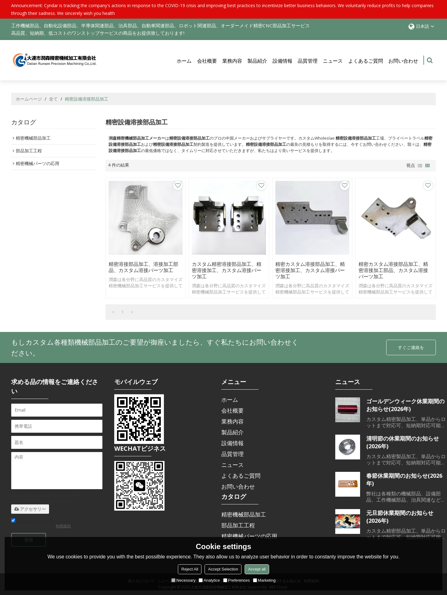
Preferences (236, 580)
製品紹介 (257, 60)
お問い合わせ (403, 60)
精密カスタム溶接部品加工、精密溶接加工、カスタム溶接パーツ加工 (310, 270)
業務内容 (232, 60)
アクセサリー (30, 509)
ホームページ (29, 99)
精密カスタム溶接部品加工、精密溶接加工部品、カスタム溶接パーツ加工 (393, 270)
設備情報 (282, 60)
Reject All (189, 569)
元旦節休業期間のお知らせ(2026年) (399, 516)
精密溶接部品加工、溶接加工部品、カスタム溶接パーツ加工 (143, 267)
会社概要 (207, 60)
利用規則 (63, 526)
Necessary (183, 580)
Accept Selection (223, 569)
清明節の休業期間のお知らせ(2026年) (402, 442)
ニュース (333, 60)
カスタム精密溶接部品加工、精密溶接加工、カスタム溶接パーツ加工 (226, 270)
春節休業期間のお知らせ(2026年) (404, 479)
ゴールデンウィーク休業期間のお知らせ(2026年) (405, 405)
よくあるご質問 (365, 60)
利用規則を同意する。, (41, 524)
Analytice (209, 580)
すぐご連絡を (411, 347)
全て (53, 99)
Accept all (256, 569)
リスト (420, 166)
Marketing (264, 580)
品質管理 (308, 60)
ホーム (184, 60)
